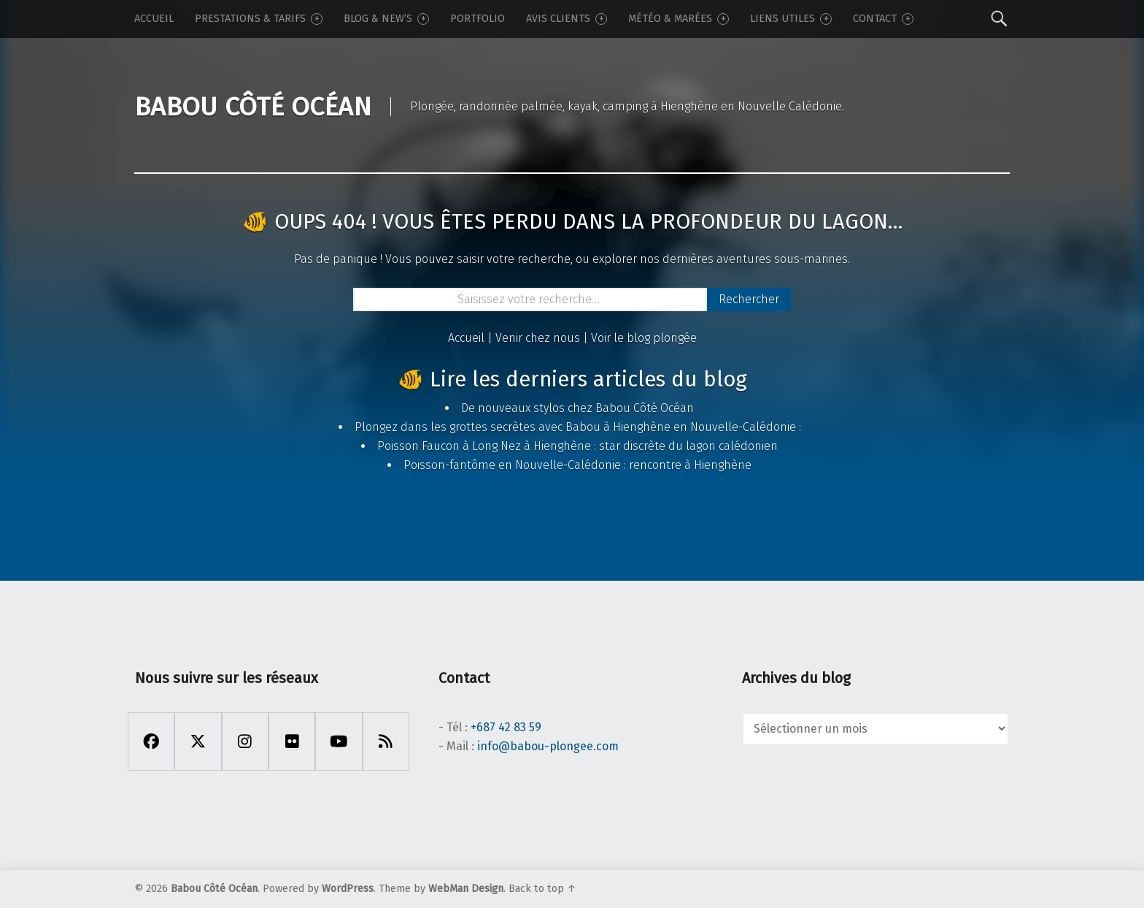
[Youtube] (338, 741)
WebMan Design (465, 888)
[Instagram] (245, 741)
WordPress (348, 888)
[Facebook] (151, 741)
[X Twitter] (197, 741)
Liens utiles (791, 18)
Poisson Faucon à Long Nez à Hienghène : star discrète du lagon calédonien (577, 446)
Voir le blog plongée (644, 338)
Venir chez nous (537, 338)
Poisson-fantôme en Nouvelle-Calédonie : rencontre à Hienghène (577, 465)
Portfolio (477, 18)
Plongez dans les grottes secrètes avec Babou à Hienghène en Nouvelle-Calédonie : (578, 427)
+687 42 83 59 (506, 727)
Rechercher (749, 299)
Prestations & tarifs (258, 18)
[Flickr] (291, 741)
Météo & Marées (678, 18)
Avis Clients (566, 18)
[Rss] (386, 741)
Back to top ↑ (542, 888)
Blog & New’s (386, 18)
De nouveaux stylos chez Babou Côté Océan (577, 408)
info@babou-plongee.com (548, 746)
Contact (883, 18)
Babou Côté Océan (214, 888)
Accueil (154, 18)
